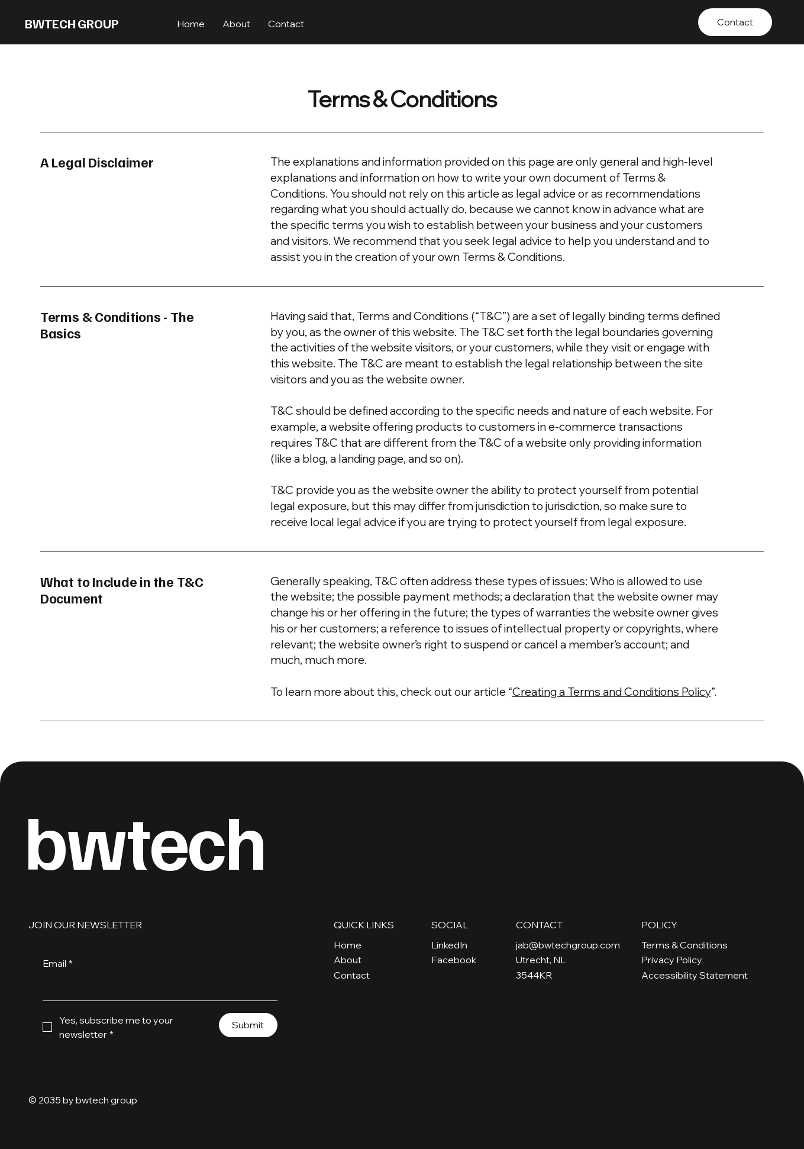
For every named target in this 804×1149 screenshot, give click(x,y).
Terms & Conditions (684, 945)
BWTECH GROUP (71, 23)
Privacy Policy (671, 960)
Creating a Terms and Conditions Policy (611, 692)
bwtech (151, 839)
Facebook (453, 960)
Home (347, 945)
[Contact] (735, 22)
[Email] (156, 988)
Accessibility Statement (694, 975)
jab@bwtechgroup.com (568, 945)
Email (58, 964)
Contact (352, 975)
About (347, 960)
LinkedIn (449, 945)
